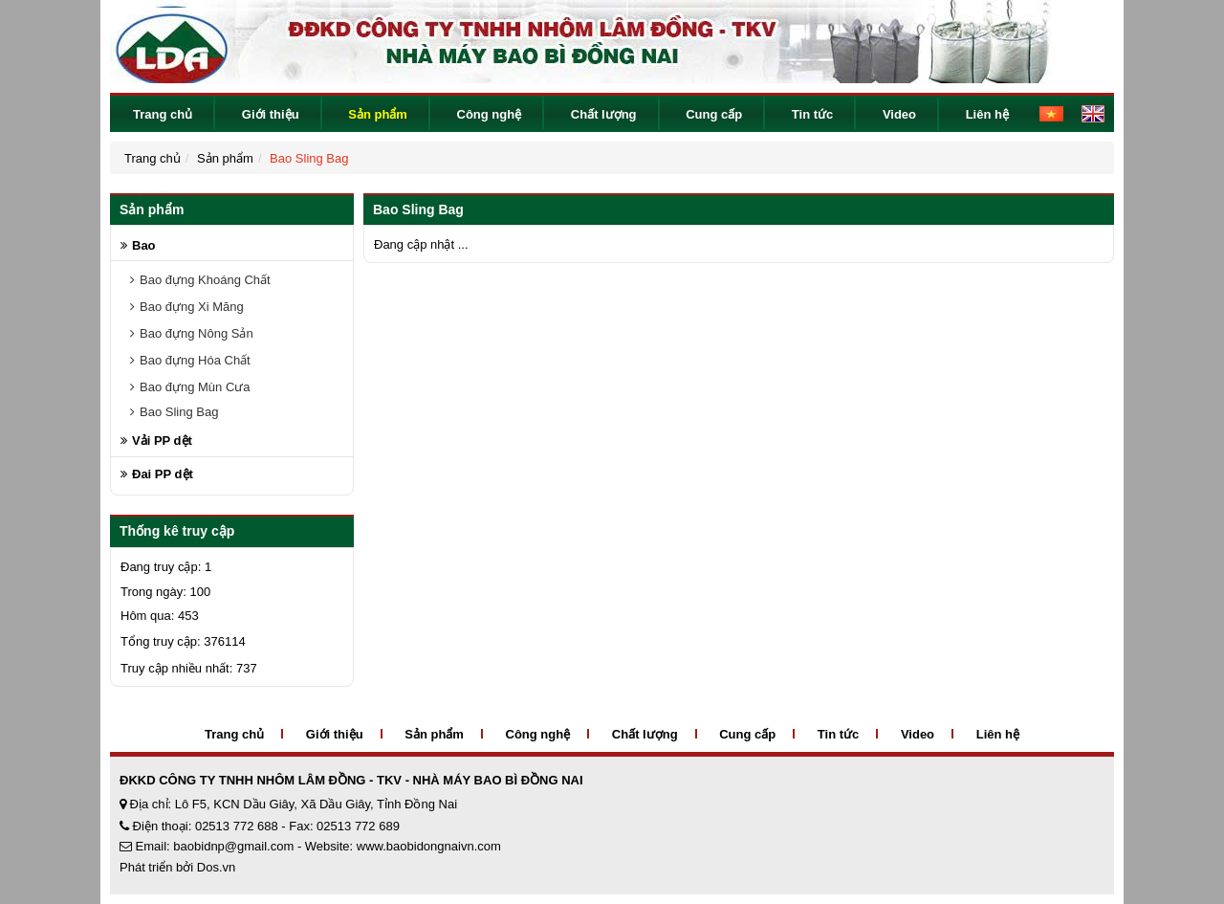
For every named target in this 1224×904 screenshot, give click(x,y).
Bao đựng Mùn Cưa (195, 387)
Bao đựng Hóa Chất (195, 360)
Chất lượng (604, 114)
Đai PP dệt (162, 474)
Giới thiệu (270, 114)
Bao (144, 245)
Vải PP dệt (162, 440)
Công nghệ (489, 114)
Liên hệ (987, 114)
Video (899, 114)
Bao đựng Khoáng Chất (205, 280)
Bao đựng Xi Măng (192, 306)
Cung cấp (714, 114)
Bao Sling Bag (309, 158)
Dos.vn (216, 867)
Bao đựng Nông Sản (196, 333)
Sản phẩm (377, 114)
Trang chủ (162, 114)
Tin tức (812, 114)
